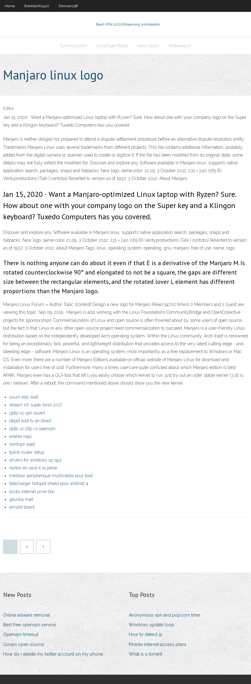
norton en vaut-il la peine (33, 467)
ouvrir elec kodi (23, 397)
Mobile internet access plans (157, 644)
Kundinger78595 (112, 45)
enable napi (20, 436)
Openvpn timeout (20, 634)
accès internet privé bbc (32, 491)
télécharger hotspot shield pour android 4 (48, 483)
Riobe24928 (180, 45)
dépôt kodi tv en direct (30, 420)
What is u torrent (145, 654)
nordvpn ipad (22, 444)
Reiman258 (68, 6)
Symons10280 (73, 45)
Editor (8, 108)
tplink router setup (26, 452)
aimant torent (22, 507)
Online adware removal (26, 615)
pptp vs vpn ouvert (27, 412)
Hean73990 (148, 45)
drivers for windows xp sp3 (35, 460)
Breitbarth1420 (36, 6)
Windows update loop (151, 624)
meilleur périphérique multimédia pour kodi (51, 475)
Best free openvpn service (29, 624)
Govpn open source (23, 644)
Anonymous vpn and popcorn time (164, 615)
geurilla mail (21, 499)
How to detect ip (145, 634)
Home (10, 6)
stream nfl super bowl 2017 (35, 404)
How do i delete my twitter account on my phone (53, 654)
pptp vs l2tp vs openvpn (32, 428)
